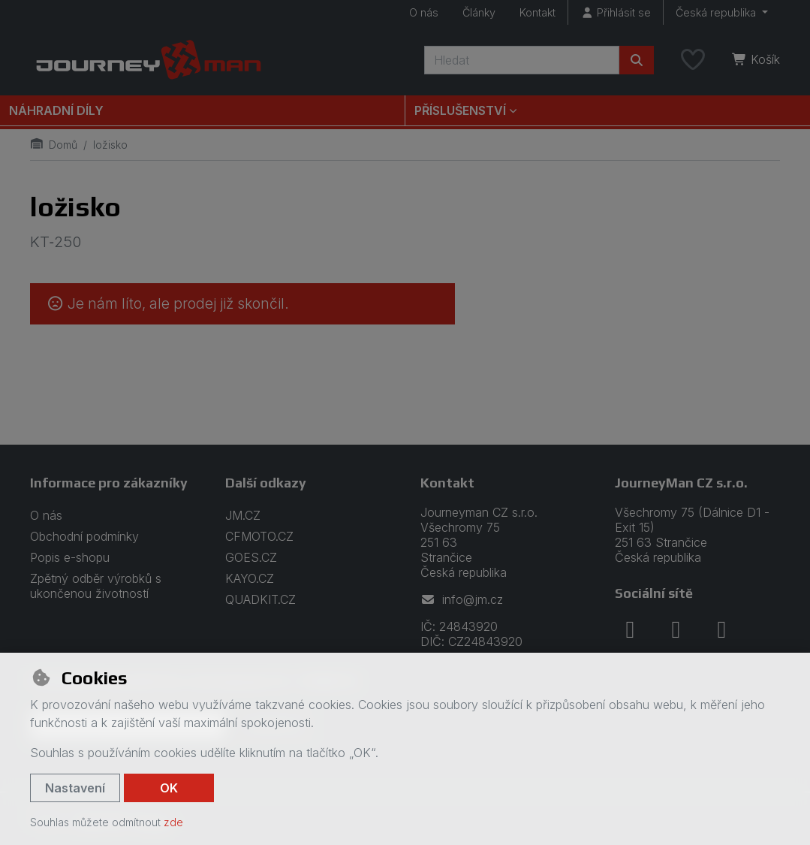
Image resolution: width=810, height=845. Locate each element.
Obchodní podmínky (84, 536)
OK (169, 787)
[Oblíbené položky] (693, 60)
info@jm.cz (461, 599)
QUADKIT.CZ (260, 599)
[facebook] (630, 629)
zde (173, 822)
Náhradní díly (56, 110)
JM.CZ (242, 515)
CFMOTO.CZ (259, 536)
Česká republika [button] (717, 12)
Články (478, 12)
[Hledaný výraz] (521, 60)
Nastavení (75, 787)
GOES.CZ (251, 557)
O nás (423, 12)
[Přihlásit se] (615, 12)
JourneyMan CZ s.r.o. (681, 482)
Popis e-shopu (70, 557)
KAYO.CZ (249, 578)
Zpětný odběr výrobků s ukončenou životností (95, 586)
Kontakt (537, 12)
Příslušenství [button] (460, 110)
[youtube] (721, 629)
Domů (53, 144)
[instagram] (676, 629)
